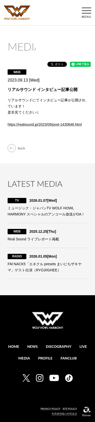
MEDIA (24, 358)
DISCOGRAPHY (58, 346)
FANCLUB (69, 358)
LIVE (83, 346)
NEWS (32, 346)
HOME (13, 346)
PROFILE (45, 358)
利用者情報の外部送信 (64, 413)
